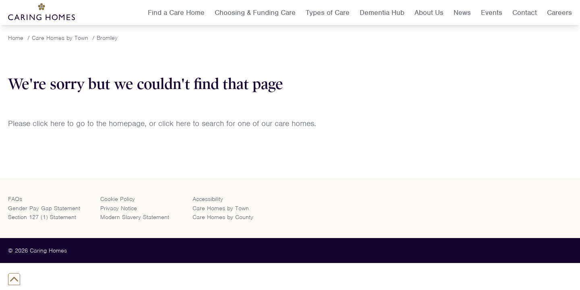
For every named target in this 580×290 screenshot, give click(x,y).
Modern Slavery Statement (134, 217)
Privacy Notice (118, 208)
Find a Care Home (176, 12)
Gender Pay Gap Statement (44, 208)
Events (491, 12)
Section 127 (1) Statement (42, 217)
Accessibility (208, 199)
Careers (559, 12)
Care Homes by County (223, 217)
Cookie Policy (117, 199)
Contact (524, 12)
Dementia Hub (382, 12)
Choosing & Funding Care (255, 12)
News (462, 12)
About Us (428, 12)
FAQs (15, 199)
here (58, 123)
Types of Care (328, 12)
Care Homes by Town (221, 208)
